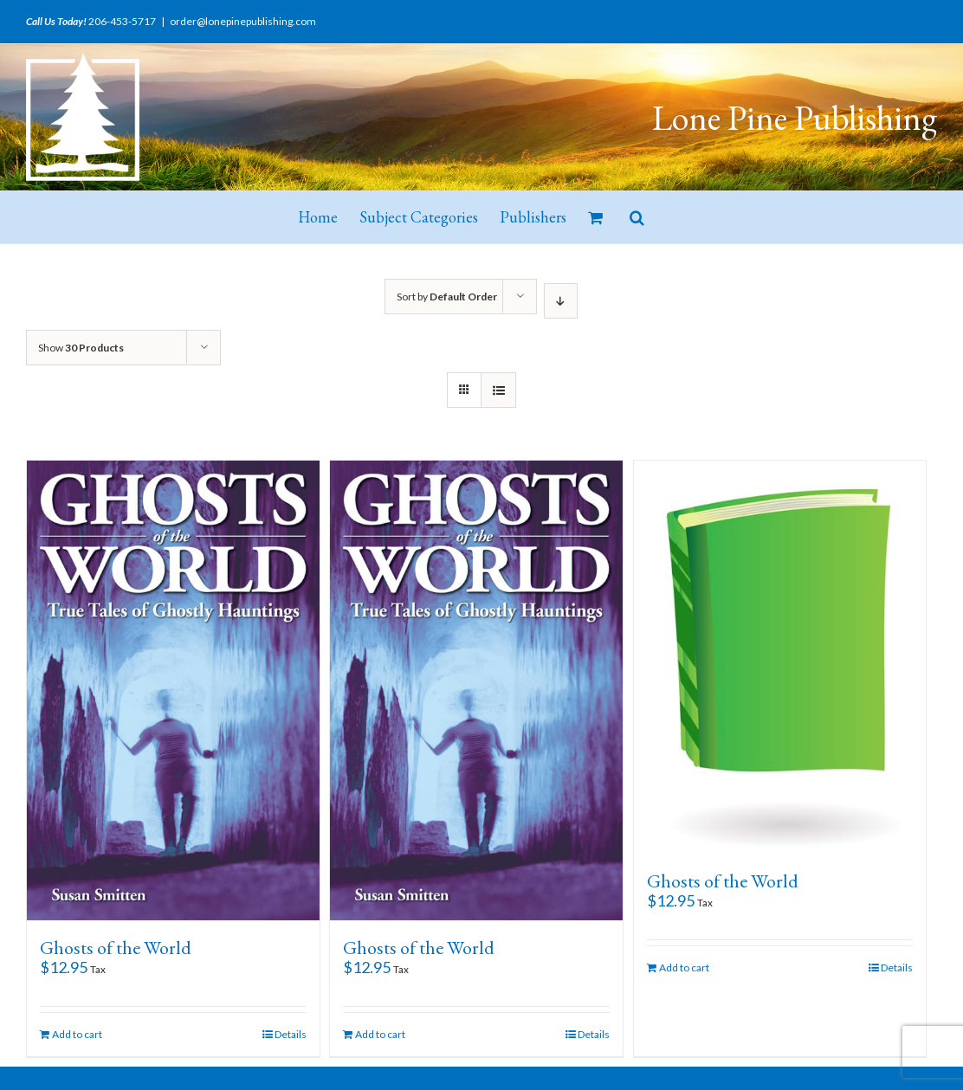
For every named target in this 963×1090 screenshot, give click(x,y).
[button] (637, 217)
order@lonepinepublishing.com (243, 21)
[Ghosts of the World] (173, 690)
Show (81, 347)
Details (291, 1034)
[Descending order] (561, 301)
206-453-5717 (122, 21)
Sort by (447, 296)
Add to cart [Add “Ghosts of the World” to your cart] (77, 1034)
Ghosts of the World (115, 947)
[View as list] (498, 390)
